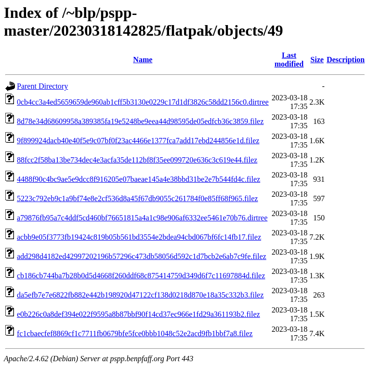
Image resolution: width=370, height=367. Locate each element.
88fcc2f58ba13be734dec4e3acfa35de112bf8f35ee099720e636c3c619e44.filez (137, 160)
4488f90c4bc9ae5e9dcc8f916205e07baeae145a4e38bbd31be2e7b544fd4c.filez (138, 179)
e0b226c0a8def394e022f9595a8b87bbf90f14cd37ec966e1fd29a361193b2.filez (138, 314)
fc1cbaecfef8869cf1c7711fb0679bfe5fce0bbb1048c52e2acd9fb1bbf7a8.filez (134, 333)
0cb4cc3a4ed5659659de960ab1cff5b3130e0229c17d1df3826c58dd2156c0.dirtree (143, 102)
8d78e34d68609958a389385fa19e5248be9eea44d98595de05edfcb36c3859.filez (140, 121)
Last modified (289, 59)
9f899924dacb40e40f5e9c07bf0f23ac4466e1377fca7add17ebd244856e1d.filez (138, 140)
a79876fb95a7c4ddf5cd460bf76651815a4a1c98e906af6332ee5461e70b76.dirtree (142, 218)
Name (142, 59)
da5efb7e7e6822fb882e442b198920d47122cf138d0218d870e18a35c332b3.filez (140, 295)
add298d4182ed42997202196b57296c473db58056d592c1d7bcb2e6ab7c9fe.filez (141, 256)
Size (317, 59)
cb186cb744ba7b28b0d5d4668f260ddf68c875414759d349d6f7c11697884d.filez (141, 276)
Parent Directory (42, 86)
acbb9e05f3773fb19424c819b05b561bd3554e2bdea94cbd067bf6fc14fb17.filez (139, 237)
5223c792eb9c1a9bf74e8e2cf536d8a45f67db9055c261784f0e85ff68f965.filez (137, 198)
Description (346, 59)
